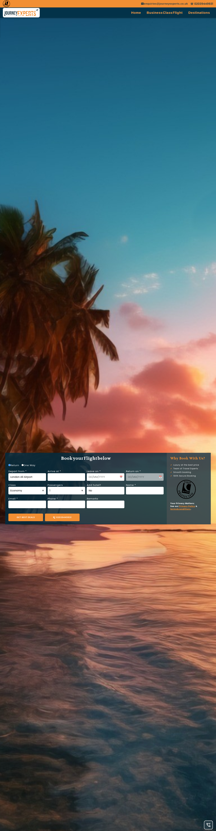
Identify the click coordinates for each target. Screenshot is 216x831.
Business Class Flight (165, 12)
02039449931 (62, 517)
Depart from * (27, 475)
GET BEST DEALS (26, 517)
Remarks (105, 502)
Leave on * (105, 475)
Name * (145, 489)
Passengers (66, 489)
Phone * (66, 502)
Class (27, 489)
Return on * (145, 475)
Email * (27, 502)
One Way (28, 465)
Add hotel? (105, 489)
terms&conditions (180, 509)
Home (136, 12)
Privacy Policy (187, 506)
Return (13, 465)
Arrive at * (66, 475)
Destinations (199, 12)
